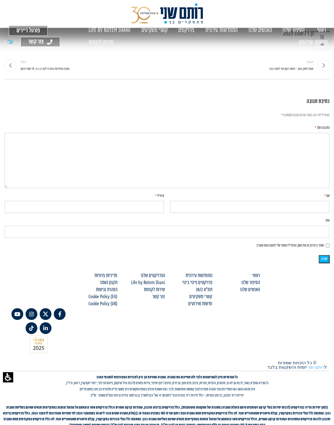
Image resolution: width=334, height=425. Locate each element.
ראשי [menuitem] (256, 275)
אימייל (159, 196)
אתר (327, 220)
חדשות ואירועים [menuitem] (200, 303)
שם (327, 196)
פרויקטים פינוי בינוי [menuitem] (197, 282)
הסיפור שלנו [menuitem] (250, 282)
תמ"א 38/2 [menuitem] (204, 289)
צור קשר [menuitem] (158, 296)
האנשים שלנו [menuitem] (250, 289)
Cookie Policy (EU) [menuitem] (102, 296)
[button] (8, 377)
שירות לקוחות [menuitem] (154, 289)
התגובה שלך (322, 128)
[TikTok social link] (31, 328)
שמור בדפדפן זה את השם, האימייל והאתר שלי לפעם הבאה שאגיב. (290, 245)
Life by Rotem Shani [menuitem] (148, 282)
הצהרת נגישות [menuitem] (106, 289)
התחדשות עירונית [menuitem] (199, 275)
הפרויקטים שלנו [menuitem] (153, 275)
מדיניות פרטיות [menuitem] (105, 275)
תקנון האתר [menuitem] (108, 282)
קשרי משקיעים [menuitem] (200, 296)
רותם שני (316, 367)
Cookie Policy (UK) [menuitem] (102, 303)
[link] (60, 314)
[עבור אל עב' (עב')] (10, 42)
